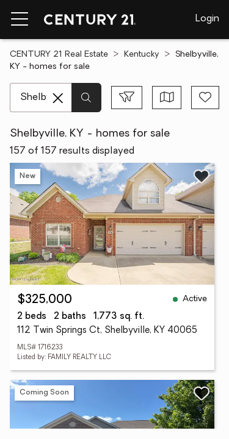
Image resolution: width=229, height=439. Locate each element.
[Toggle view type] (167, 97)
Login (207, 19)
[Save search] (205, 97)
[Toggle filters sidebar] (126, 97)
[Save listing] (201, 176)
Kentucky (141, 54)
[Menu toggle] (19, 19)
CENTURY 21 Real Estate (59, 54)
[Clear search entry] (58, 98)
